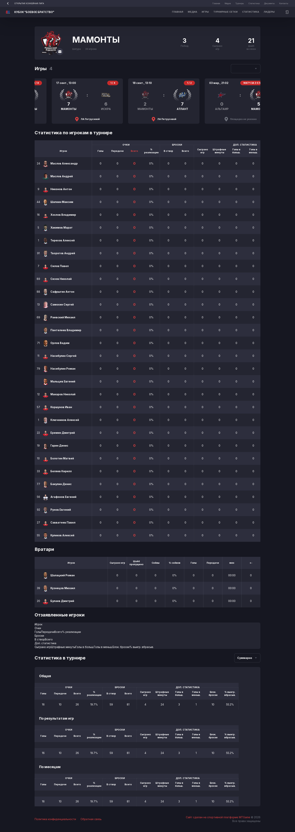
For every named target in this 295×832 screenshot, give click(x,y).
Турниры (239, 3)
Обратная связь (91, 819)
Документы (269, 3)
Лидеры (269, 11)
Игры (205, 11)
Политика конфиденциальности (55, 819)
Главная (216, 3)
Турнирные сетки (225, 11)
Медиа (228, 3)
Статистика (254, 3)
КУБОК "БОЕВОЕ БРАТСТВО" (34, 12)
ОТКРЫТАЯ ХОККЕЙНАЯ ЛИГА (24, 3)
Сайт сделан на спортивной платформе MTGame (218, 817)
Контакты (283, 3)
